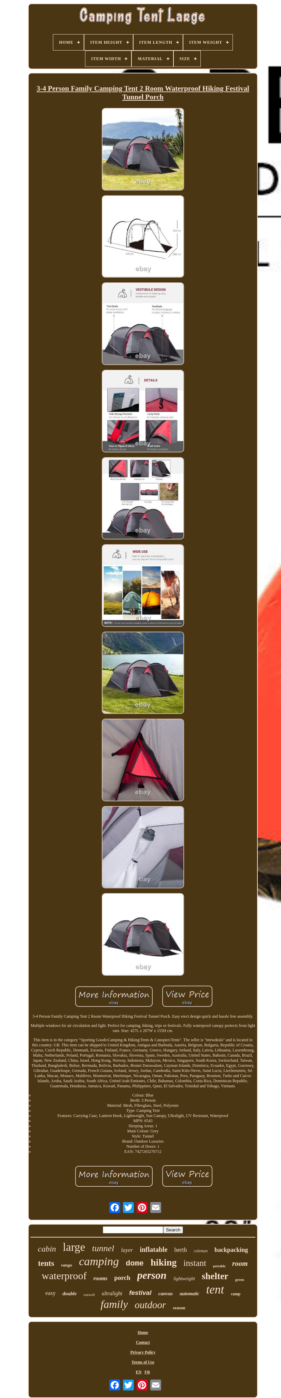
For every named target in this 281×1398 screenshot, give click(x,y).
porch (122, 1277)
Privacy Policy (143, 1352)
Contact (143, 1342)
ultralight (112, 1293)
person (152, 1275)
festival (140, 1292)
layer (127, 1250)
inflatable (153, 1249)
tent (215, 1289)
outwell (89, 1295)
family (114, 1304)
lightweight (184, 1278)
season (179, 1307)
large (74, 1247)
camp (235, 1293)
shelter (215, 1276)
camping (99, 1261)
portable (219, 1266)
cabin (47, 1248)
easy (50, 1293)
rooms (101, 1278)
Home (143, 1332)
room (240, 1263)
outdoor (150, 1304)
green (239, 1279)
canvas (165, 1293)
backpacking (231, 1249)
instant (194, 1263)
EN (139, 1372)
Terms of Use (142, 1362)
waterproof (64, 1275)
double (69, 1293)
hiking (164, 1262)
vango (66, 1265)
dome (135, 1263)
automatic (189, 1293)
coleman (201, 1250)
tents (46, 1263)
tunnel (103, 1248)
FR (147, 1372)
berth (180, 1249)
